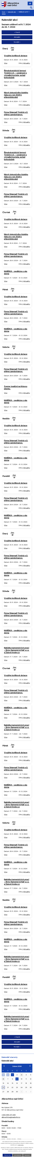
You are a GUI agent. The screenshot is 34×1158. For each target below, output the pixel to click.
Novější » (17, 42)
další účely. (21, 1145)
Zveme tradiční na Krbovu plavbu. (15, 387)
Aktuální (17, 37)
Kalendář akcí (12, 12)
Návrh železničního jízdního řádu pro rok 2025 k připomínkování (16, 94)
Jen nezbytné (17, 1155)
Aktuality (26, 63)
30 (3, 1075)
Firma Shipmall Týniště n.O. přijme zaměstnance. (16, 113)
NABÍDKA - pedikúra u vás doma (15, 272)
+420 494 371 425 (9, 1115)
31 (8, 1075)
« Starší (17, 32)
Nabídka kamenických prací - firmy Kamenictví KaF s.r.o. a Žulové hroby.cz (16, 650)
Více (5, 63)
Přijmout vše (7, 1155)
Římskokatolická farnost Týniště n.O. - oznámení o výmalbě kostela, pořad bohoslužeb (15, 74)
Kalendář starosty (9, 1057)
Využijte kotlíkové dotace (15, 55)
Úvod (3, 12)
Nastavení (27, 1155)
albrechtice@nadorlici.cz (11, 1117)
